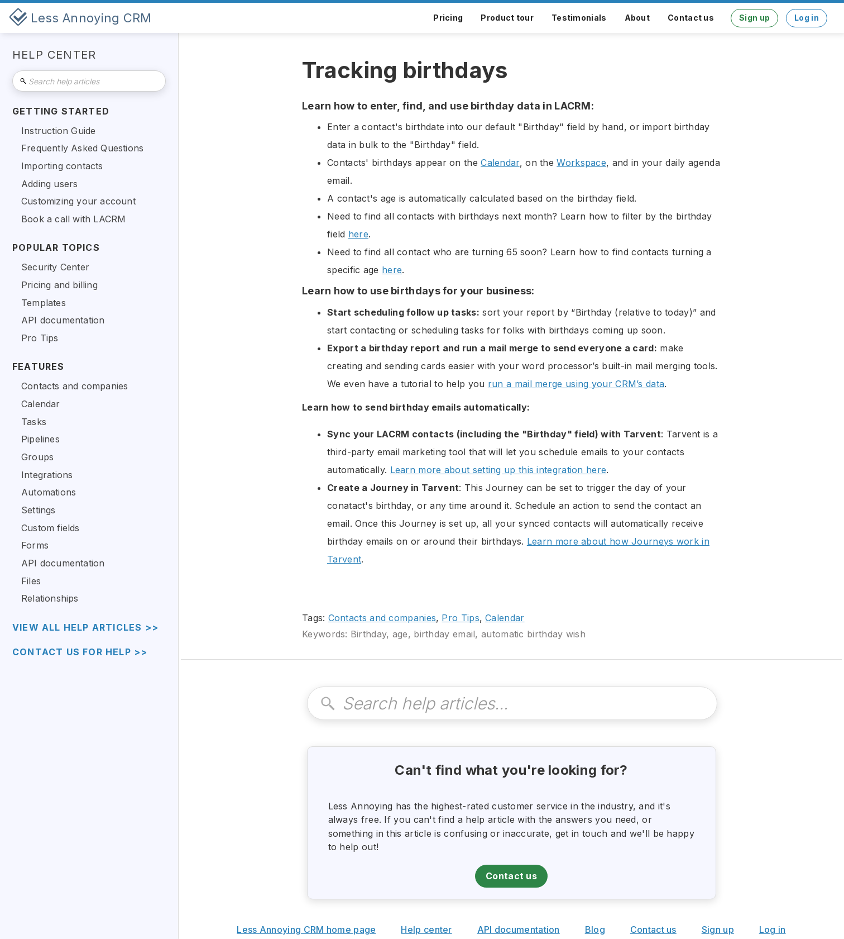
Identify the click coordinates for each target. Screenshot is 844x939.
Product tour (507, 17)
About (637, 17)
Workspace (581, 162)
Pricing (448, 17)
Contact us (691, 17)
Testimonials (579, 17)
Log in (806, 17)
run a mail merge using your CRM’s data (576, 383)
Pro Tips (460, 617)
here (358, 234)
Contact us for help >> (79, 652)
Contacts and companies (382, 617)
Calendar (500, 162)
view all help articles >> (85, 627)
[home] (80, 18)
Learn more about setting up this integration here (498, 469)
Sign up (754, 17)
